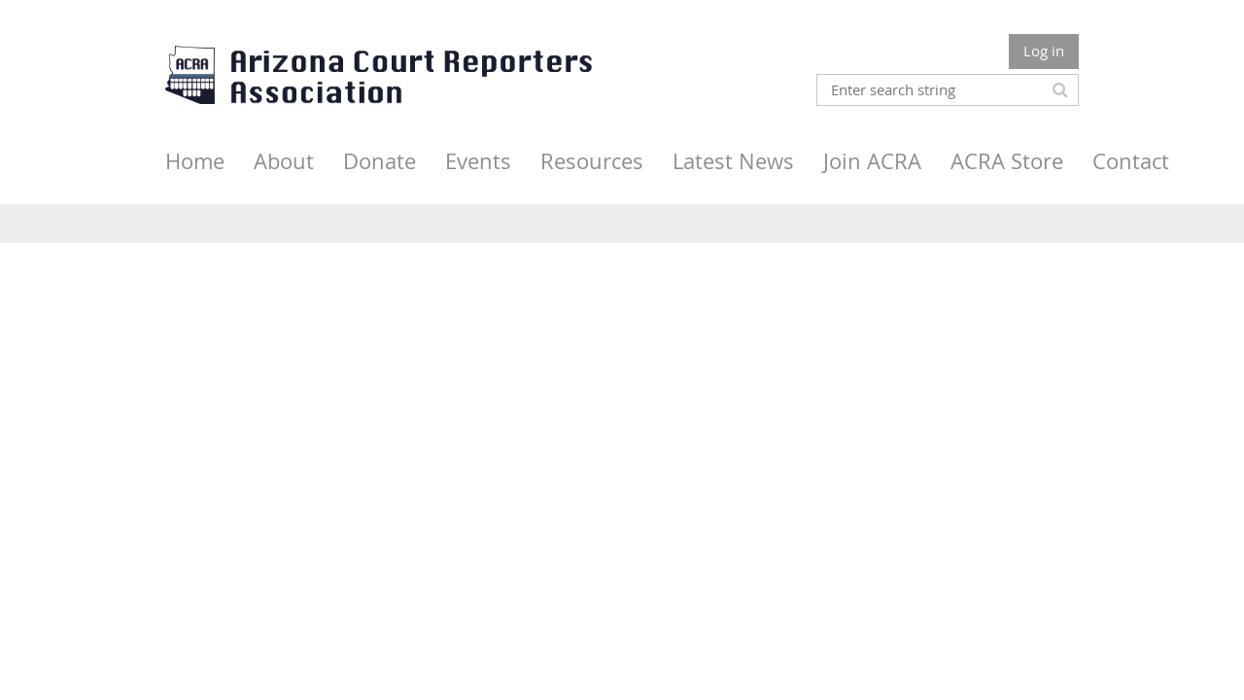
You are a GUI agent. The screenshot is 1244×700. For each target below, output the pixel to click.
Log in (1043, 50)
